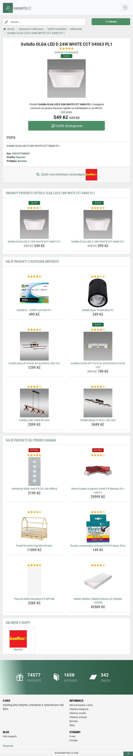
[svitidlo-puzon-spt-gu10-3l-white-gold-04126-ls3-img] (98, 346)
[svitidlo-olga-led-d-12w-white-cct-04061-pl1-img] (34, 224)
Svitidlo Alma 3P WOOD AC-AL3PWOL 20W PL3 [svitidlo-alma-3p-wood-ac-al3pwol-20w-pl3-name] (34, 363)
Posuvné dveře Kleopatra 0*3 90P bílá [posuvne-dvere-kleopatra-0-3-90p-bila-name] (34, 598)
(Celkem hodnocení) (66, 52)
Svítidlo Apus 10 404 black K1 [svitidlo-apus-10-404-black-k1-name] (98, 310)
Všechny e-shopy (78, 717)
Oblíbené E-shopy (18, 622)
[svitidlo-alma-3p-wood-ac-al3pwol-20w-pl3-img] (34, 346)
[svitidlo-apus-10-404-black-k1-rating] (98, 277)
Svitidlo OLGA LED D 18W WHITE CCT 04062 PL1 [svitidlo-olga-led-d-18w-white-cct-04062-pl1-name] (97, 241)
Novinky (73, 721)
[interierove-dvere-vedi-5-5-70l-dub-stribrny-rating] (34, 455)
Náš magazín (10, 736)
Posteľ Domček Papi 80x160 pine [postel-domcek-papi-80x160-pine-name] (34, 545)
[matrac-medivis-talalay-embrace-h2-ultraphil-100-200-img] (98, 581)
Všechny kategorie (78, 709)
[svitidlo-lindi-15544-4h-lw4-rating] (34, 387)
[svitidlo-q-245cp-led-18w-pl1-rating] (34, 277)
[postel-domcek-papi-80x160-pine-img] (34, 528)
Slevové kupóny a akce (81, 705)
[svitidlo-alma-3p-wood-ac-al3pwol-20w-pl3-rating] (34, 330)
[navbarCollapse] (125, 8)
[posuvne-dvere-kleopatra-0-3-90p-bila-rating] (34, 565)
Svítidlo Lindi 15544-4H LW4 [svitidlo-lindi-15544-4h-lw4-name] (34, 420)
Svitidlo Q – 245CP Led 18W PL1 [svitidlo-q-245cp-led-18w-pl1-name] (34, 310)
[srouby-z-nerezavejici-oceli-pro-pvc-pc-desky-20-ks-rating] (98, 512)
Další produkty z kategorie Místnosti (32, 261)
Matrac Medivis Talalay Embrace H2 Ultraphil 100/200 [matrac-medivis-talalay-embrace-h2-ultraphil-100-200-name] (98, 600)
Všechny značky (77, 713)
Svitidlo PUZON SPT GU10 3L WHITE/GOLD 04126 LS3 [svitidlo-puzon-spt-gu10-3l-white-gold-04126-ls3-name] (98, 365)
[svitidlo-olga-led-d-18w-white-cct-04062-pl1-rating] (98, 208)
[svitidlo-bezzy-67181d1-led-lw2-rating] (98, 387)
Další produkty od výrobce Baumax (31, 440)
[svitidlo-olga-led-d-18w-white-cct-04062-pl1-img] (98, 224)
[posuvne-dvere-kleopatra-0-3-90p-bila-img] (34, 581)
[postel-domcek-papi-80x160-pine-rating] (34, 512)
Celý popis (66, 111)
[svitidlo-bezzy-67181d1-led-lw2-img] (98, 403)
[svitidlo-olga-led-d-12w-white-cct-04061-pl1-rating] (34, 208)
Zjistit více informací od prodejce (66, 174)
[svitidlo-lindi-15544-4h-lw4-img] (34, 403)
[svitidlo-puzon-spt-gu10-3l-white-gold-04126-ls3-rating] (98, 330)
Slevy (72, 725)
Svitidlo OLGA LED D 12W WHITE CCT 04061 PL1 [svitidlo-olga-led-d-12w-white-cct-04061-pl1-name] (34, 241)
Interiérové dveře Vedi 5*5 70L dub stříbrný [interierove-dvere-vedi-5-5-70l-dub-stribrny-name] (34, 488)
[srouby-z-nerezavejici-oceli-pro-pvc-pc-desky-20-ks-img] (98, 528)
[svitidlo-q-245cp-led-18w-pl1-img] (34, 293)
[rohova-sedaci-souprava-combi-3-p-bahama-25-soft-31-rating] (98, 455)
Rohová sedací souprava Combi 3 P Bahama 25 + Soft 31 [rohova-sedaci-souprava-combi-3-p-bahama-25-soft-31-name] (97, 490)
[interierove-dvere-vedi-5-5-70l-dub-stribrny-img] (34, 471)
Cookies (73, 740)
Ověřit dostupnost (66, 125)
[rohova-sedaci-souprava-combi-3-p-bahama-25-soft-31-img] (98, 471)
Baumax (20, 157)
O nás (72, 736)
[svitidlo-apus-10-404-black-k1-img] (98, 293)
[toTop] (128, 754)
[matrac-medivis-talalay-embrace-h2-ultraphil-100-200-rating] (98, 565)
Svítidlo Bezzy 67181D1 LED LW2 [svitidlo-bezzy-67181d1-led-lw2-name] (98, 420)
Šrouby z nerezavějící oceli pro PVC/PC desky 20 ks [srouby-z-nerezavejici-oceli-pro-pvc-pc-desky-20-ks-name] (98, 545)
